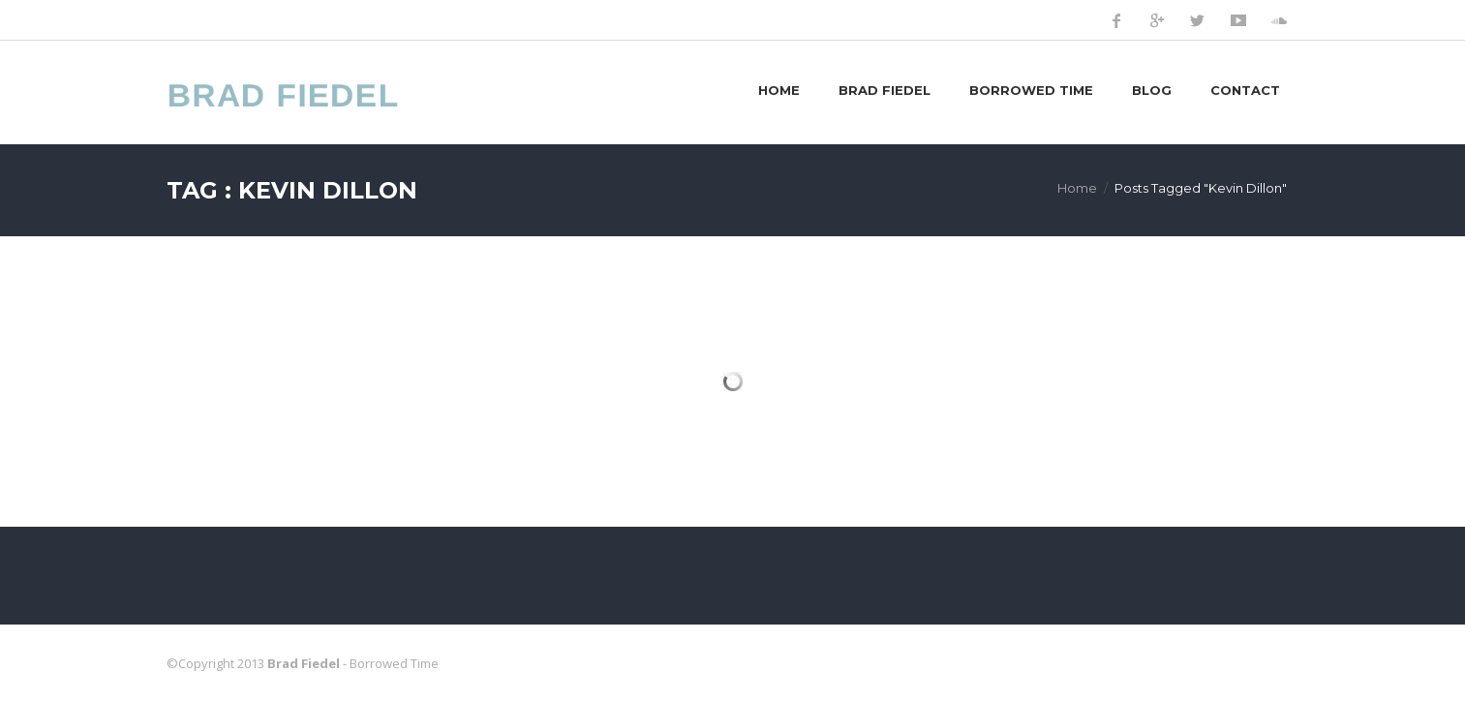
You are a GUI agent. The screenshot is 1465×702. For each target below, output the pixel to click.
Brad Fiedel (885, 90)
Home (779, 90)
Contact (1245, 90)
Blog (1152, 90)
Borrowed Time (1031, 90)
